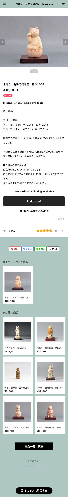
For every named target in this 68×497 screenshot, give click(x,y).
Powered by (34, 466)
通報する (61, 218)
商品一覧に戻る (34, 446)
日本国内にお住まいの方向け (34, 210)
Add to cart (34, 201)
